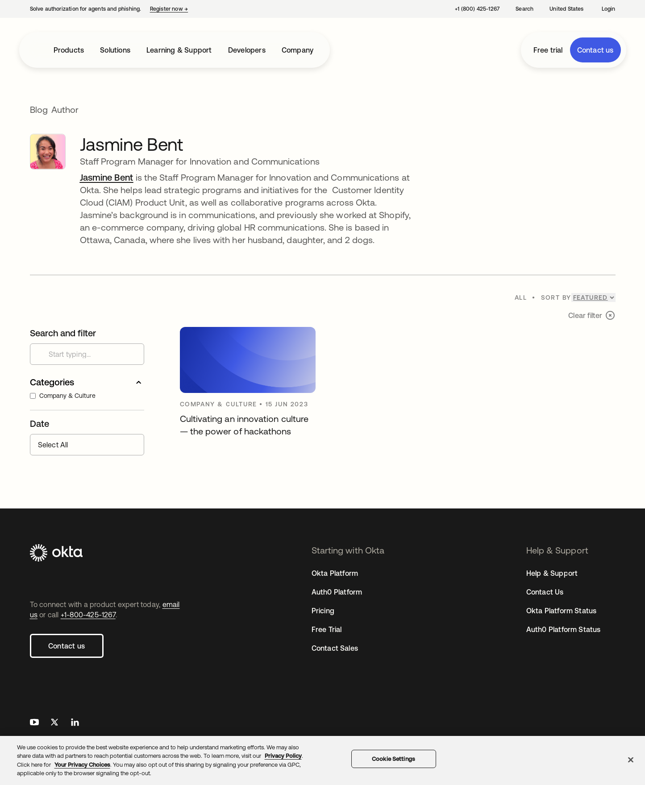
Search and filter (63, 333)
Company (297, 50)
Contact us (595, 50)
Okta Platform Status (561, 611)
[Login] (608, 8)
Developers (247, 50)
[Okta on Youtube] (34, 723)
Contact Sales (335, 648)
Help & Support (552, 573)
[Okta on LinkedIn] (75, 723)
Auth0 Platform (337, 592)
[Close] (631, 759)
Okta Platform (335, 573)
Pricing (323, 611)
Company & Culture (63, 395)
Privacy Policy (283, 755)
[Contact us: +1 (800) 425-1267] (476, 8)
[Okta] (108, 554)
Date (39, 423)
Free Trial (327, 629)
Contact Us (545, 592)
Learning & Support (179, 50)
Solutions (115, 50)
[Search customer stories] (87, 354)
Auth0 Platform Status (563, 629)
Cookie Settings (393, 759)
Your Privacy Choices (82, 764)
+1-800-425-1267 (88, 615)
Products (69, 50)
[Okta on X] (54, 723)
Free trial (548, 50)
